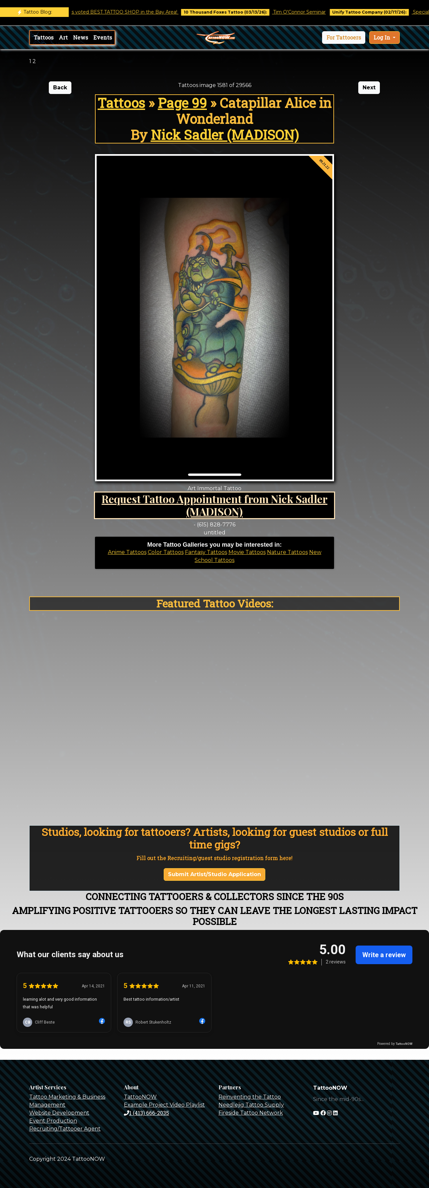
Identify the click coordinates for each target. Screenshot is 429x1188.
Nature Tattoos (287, 552)
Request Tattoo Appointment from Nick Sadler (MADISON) (214, 505)
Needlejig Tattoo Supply (251, 1105)
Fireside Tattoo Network (250, 1113)
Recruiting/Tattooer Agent (65, 1129)
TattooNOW (140, 1097)
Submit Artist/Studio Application (214, 874)
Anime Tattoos (127, 552)
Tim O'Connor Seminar (306, 12)
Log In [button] (382, 37)
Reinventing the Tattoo (249, 1097)
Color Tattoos (166, 552)
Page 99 (182, 103)
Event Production (53, 1121)
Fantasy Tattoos (206, 552)
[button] (343, 37)
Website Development (59, 1113)
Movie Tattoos (247, 552)
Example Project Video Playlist (164, 1105)
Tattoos (43, 37)
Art (63, 37)
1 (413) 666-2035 (146, 1112)
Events (102, 37)
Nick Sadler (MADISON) (225, 134)
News (80, 37)
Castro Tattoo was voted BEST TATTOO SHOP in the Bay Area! (112, 12)
